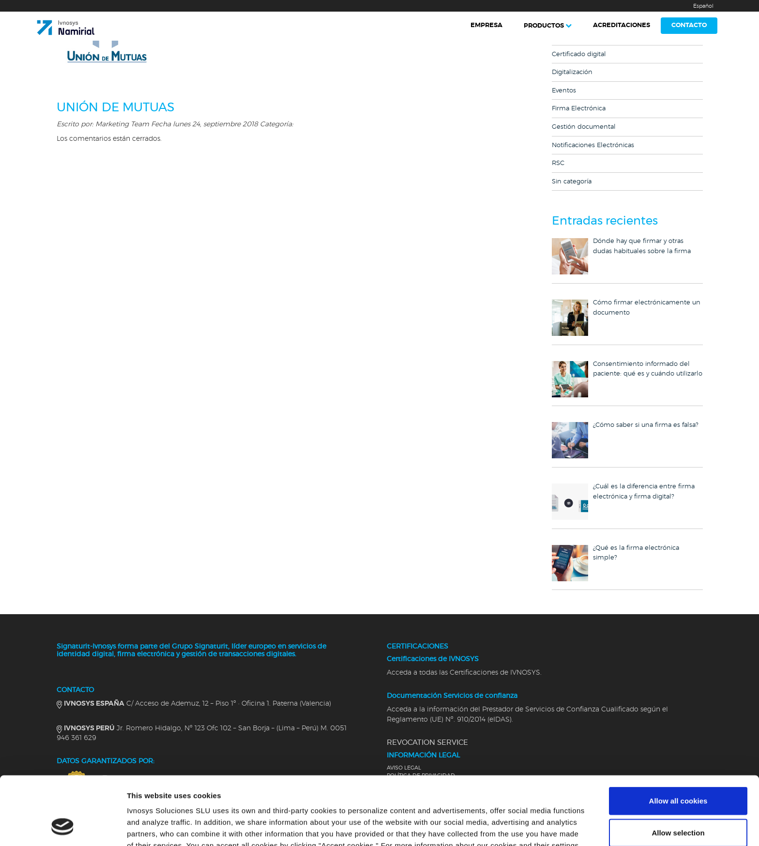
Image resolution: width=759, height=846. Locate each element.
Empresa (486, 25)
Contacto (689, 25)
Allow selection (678, 771)
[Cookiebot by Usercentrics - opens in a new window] (62, 827)
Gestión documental (584, 127)
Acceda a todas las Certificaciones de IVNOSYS (463, 672)
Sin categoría (572, 182)
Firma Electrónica (579, 109)
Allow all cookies (678, 739)
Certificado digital (579, 54)
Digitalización (572, 72)
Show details (508, 827)
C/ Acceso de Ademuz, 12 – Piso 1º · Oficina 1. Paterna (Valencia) (197, 703)
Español (703, 6)
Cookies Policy (182, 795)
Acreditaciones (621, 25)
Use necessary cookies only (678, 803)
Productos (544, 26)
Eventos (564, 91)
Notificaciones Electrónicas (593, 145)
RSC (558, 163)
